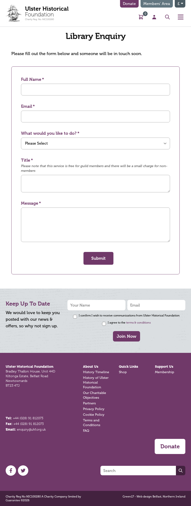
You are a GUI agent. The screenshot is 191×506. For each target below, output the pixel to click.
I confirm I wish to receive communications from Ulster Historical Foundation (129, 315)
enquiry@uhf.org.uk (31, 429)
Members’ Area (156, 3)
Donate (129, 3)
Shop (123, 372)
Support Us (164, 366)
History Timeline (96, 372)
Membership (164, 372)
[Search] (138, 470)
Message (29, 203)
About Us (90, 366)
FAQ (86, 431)
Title (25, 160)
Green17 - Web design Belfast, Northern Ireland (154, 496)
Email (26, 106)
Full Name (31, 79)
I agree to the (129, 322)
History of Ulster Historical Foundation (95, 382)
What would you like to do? (49, 133)
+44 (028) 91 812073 (28, 418)
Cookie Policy (93, 415)
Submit (98, 258)
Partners (89, 403)
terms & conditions (138, 322)
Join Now (126, 336)
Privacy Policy (93, 409)
